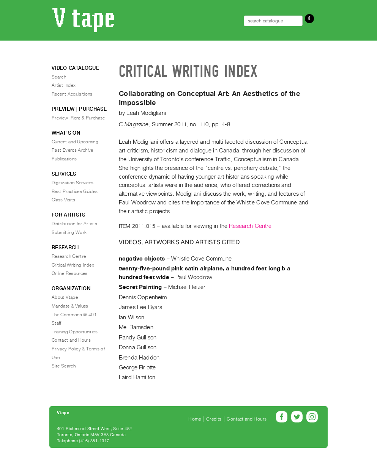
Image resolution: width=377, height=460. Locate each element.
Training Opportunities (75, 331)
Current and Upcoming (75, 141)
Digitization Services (73, 182)
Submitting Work (69, 232)
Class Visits (63, 200)
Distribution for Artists (75, 223)
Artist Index (64, 85)
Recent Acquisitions (72, 94)
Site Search (64, 366)
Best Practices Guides (75, 191)
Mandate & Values (70, 306)
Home (194, 419)
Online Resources (70, 273)
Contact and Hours (71, 340)
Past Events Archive (72, 150)
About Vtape (65, 297)
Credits (213, 419)
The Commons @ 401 (74, 314)
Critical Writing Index (73, 265)
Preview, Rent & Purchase (78, 118)
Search (59, 77)
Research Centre (250, 226)
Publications (64, 159)
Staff (57, 323)
